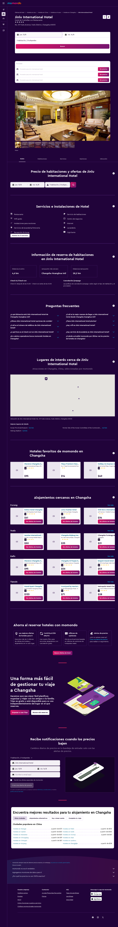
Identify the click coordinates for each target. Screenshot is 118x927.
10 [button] (25, 64)
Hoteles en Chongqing (21, 837)
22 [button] (50, 69)
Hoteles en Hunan (56, 12)
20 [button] (41, 69)
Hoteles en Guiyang (19, 843)
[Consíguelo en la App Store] (96, 899)
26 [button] (35, 74)
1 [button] (50, 54)
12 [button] (35, 64)
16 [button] (55, 64)
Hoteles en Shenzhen (20, 834)
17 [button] (25, 69)
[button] (3, 3)
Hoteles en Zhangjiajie (70, 843)
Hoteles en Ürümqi (69, 834)
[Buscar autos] (3, 18)
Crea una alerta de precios (98, 639)
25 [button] (30, 74)
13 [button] (40, 64)
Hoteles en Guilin (68, 832)
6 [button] (40, 59)
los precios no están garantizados (60, 862)
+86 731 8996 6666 (22, 27)
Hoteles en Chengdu (20, 840)
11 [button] (30, 64)
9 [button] (55, 59)
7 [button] (45, 59)
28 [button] (45, 74)
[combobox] (37, 762)
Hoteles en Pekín (68, 829)
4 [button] (30, 59)
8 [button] (50, 59)
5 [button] (35, 59)
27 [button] (40, 74)
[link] (33, 521)
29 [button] (50, 74)
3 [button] (25, 59)
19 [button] (35, 69)
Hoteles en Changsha (69, 12)
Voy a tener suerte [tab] (58, 818)
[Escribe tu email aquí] (37, 774)
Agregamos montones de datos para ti (63, 872)
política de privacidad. (16, 791)
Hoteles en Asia (31, 12)
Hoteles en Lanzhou (69, 840)
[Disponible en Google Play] (96, 894)
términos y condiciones (44, 789)
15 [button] (50, 64)
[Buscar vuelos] (3, 10)
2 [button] (55, 54)
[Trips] (3, 24)
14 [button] (45, 64)
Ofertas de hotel (19, 12)
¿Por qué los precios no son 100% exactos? (63, 876)
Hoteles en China (43, 12)
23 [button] (55, 69)
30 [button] (56, 74)
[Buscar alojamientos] (3, 14)
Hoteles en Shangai (19, 829)
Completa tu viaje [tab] (75, 818)
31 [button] (25, 79)
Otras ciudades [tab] (20, 818)
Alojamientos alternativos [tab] (38, 818)
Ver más (110, 505)
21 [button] (45, 69)
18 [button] (30, 69)
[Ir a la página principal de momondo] (14, 3)
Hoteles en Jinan (68, 837)
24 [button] (25, 74)
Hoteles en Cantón (19, 832)
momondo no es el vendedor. (63, 868)
